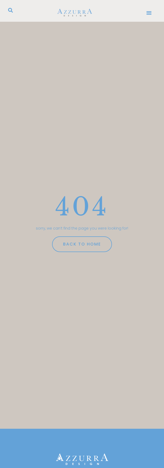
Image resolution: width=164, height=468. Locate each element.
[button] (10, 10)
